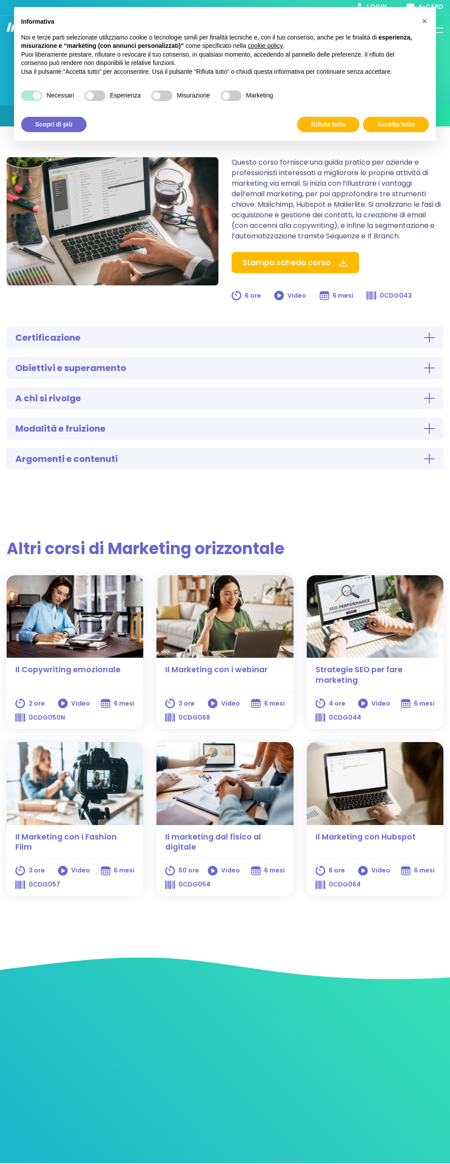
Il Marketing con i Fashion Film (67, 842)
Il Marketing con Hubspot (366, 837)
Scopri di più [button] (54, 124)
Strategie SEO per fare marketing (360, 674)
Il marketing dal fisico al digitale (214, 842)
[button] (424, 21)
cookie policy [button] (265, 45)
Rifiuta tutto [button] (328, 124)
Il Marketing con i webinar (217, 669)
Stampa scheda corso (296, 262)
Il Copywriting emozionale (68, 669)
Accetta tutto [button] (396, 124)
